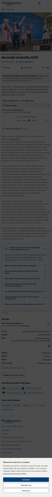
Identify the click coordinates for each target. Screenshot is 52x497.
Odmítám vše (26, 485)
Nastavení (26, 491)
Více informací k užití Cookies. (15, 473)
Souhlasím (26, 480)
